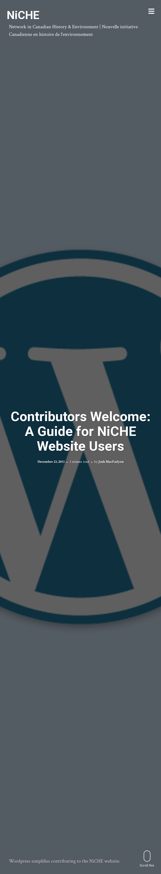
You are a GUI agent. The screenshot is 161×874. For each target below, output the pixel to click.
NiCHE (23, 15)
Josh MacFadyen (111, 461)
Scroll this (147, 858)
